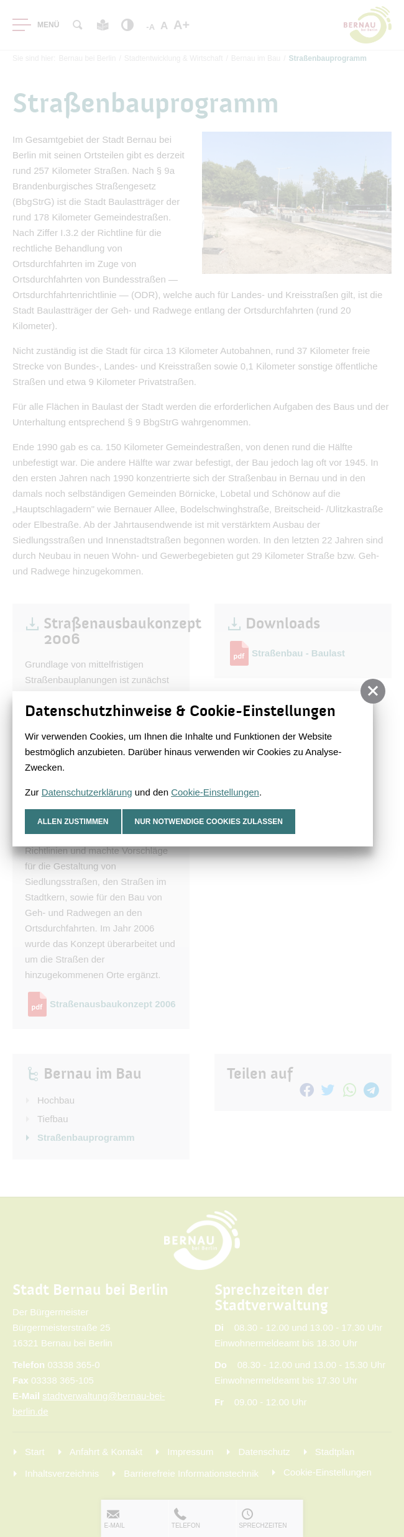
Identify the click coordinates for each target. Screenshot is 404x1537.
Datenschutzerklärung (87, 792)
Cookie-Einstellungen (215, 792)
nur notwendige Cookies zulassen (209, 821)
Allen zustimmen (73, 821)
